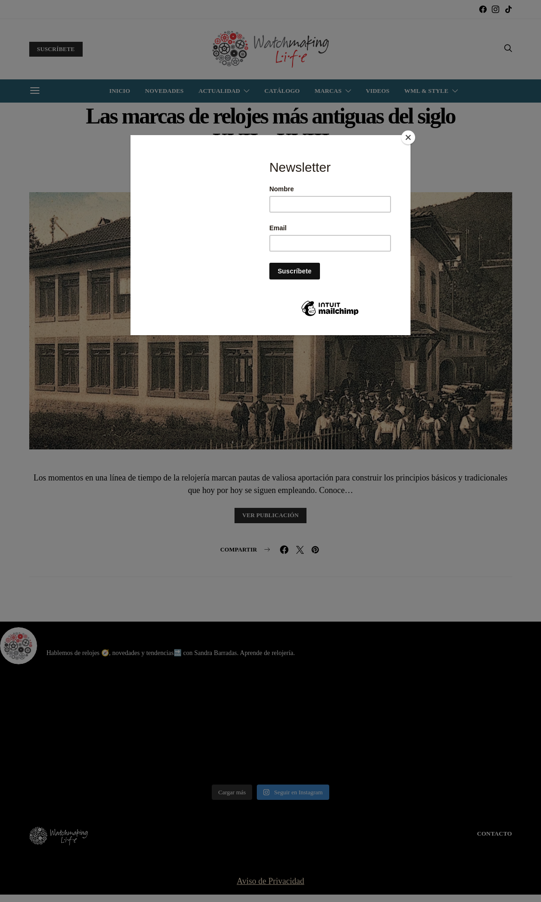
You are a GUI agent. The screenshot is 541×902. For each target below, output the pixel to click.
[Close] (408, 137)
